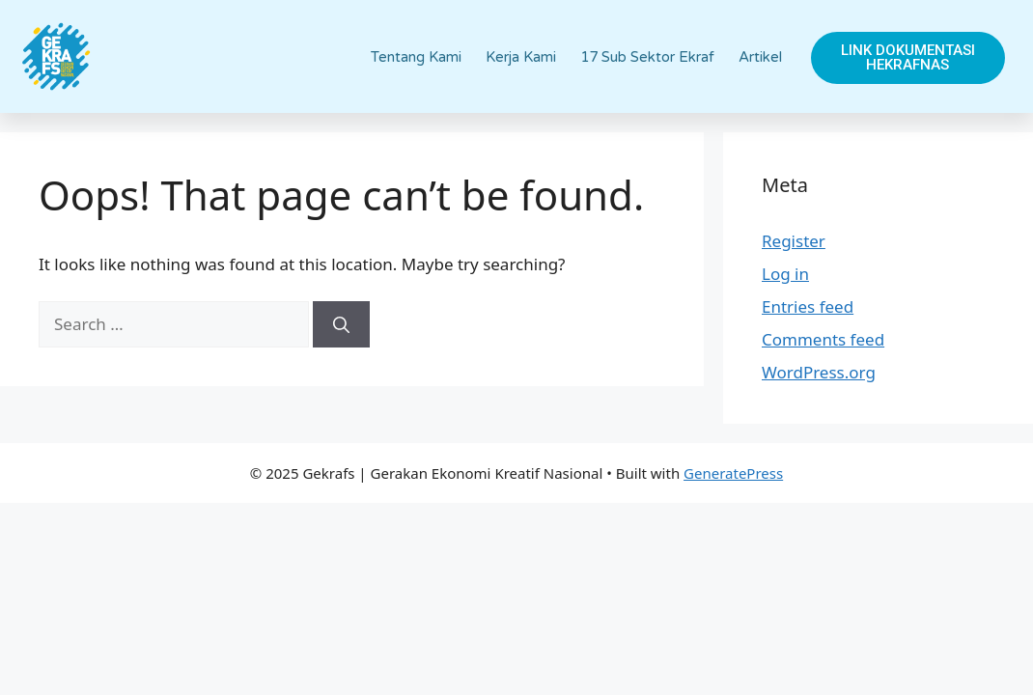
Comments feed (823, 339)
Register (793, 241)
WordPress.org (819, 372)
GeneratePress (733, 473)
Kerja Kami (521, 57)
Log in (785, 274)
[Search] (341, 324)
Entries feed (807, 306)
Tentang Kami (416, 57)
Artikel (760, 57)
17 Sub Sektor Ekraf (647, 57)
